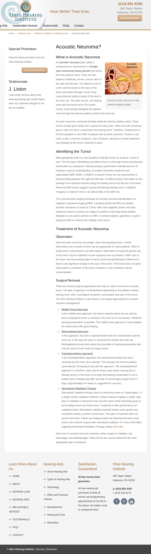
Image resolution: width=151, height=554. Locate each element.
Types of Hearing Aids (58, 479)
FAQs (15, 527)
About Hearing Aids (57, 471)
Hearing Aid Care (56, 514)
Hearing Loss (24, 33)
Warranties (53, 522)
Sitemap (40, 549)
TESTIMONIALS (21, 519)
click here (118, 426)
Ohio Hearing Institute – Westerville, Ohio (26, 11)
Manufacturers (54, 507)
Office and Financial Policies (56, 497)
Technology (53, 487)
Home (11, 33)
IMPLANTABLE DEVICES (19, 509)
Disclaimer (51, 549)
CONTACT (18, 535)
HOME (15, 476)
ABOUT (16, 484)
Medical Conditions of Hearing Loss (51, 33)
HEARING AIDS (20, 499)
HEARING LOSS (21, 491)
